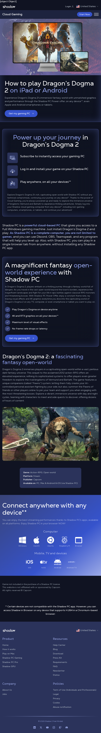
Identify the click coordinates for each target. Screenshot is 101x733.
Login (69, 6)
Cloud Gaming (12, 14)
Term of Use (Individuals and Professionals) (74, 690)
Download (58, 653)
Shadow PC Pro (10, 662)
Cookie (56, 702)
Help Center (59, 645)
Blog (55, 649)
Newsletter (59, 670)
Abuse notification (62, 707)
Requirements (60, 662)
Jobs (4, 694)
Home (5, 645)
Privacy (56, 698)
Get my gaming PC (21, 113)
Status (56, 675)
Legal (56, 694)
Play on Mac (8, 653)
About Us (7, 690)
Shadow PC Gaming (12, 657)
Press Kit (57, 657)
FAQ (55, 666)
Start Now (84, 14)
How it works (8, 649)
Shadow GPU (8, 666)
